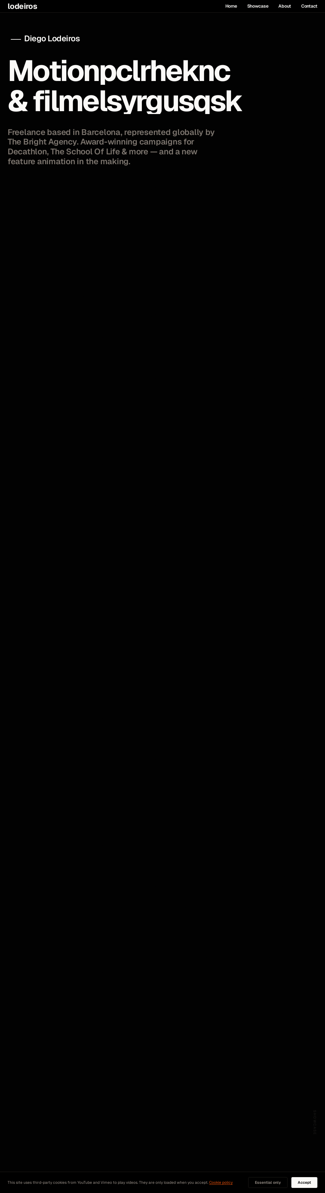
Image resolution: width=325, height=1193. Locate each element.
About (284, 6)
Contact (309, 6)
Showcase (258, 6)
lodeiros (22, 6)
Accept (304, 1182)
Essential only (268, 1182)
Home (231, 6)
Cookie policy (221, 1182)
